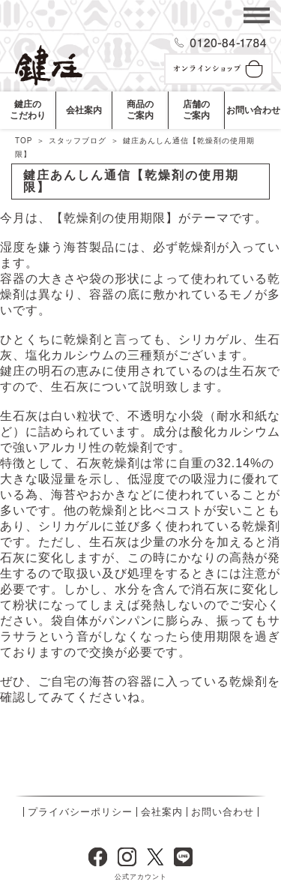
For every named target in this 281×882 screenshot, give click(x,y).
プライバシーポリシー (80, 812)
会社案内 (162, 812)
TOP (23, 140)
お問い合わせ (222, 812)
